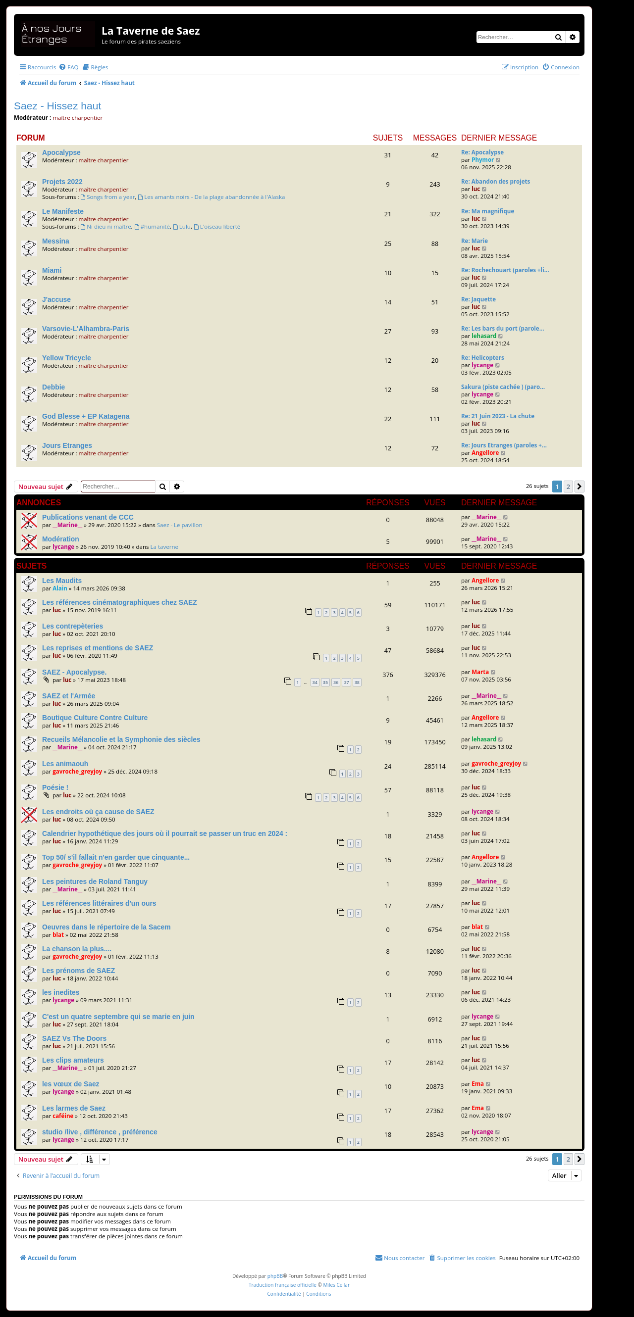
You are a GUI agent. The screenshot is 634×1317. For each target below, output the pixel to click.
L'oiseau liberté (217, 226)
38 (357, 682)
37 (346, 682)
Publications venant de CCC (88, 517)
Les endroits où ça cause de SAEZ (98, 812)
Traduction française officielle (283, 1284)
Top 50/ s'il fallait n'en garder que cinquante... (116, 857)
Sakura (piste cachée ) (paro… (503, 386)
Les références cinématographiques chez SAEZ (119, 602)
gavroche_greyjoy (77, 771)
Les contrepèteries (72, 626)
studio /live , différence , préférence (100, 1132)
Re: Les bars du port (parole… (502, 328)
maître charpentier (78, 117)
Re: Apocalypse (482, 152)
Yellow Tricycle (66, 358)
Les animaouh (65, 764)
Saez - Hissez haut (57, 105)
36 (335, 682)
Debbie (53, 387)
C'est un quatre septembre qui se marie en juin (118, 1017)
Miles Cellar (336, 1284)
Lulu (182, 226)
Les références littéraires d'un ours (99, 903)
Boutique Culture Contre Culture (95, 718)
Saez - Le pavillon (180, 525)
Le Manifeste (63, 211)
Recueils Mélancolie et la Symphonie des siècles (121, 739)
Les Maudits (62, 581)
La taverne (165, 546)
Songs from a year (107, 196)
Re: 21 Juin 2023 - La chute (497, 416)
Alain (60, 588)
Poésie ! (55, 787)
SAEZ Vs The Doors (74, 1038)
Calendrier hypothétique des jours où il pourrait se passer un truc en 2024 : (164, 833)
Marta (480, 672)
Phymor (483, 159)
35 (325, 682)
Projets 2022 (62, 182)
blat (58, 934)
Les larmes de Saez (74, 1108)
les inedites (61, 992)
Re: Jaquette (478, 299)
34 (315, 682)
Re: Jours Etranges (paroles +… (504, 445)
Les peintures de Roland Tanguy (95, 881)
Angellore (485, 452)
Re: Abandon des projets (495, 181)
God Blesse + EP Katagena (86, 416)
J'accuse (56, 299)
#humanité (152, 226)
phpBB (275, 1275)
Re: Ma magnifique (487, 211)
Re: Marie (474, 240)
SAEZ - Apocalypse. (74, 672)
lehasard (484, 336)
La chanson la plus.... (76, 949)
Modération (60, 539)
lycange (482, 365)
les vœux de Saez (71, 1084)
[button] (579, 486)
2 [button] (568, 486)
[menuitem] (68, 67)
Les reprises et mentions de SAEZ (97, 648)
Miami (51, 270)
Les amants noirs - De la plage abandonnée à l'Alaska (211, 196)
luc (476, 189)
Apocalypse (61, 152)
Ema (478, 1083)
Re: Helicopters (482, 357)
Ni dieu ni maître (105, 226)
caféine (63, 1116)
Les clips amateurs (73, 1060)
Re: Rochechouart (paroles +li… (505, 270)
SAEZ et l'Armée (68, 696)
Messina (55, 241)
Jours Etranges (67, 445)
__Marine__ (67, 525)
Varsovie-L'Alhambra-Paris (85, 329)
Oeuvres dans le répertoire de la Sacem (106, 927)
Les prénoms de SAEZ (78, 971)
